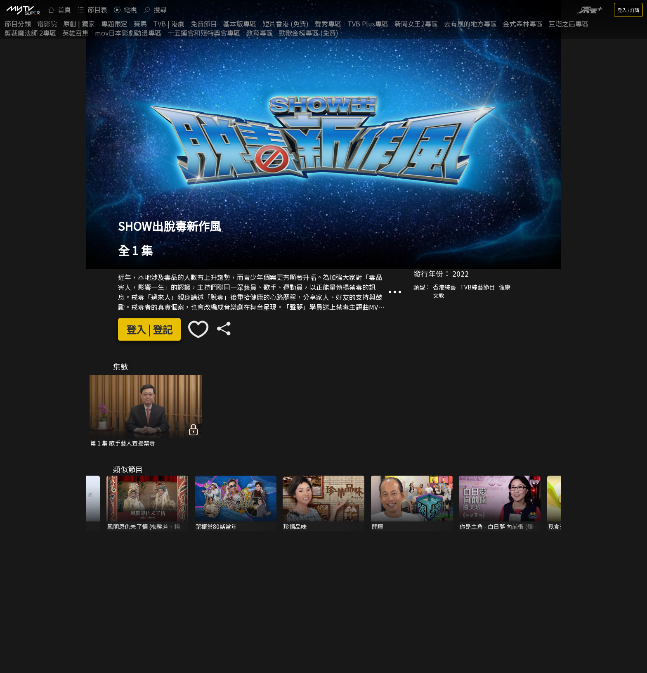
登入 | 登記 (149, 329)
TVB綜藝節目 (477, 287)
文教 (438, 295)
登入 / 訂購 (628, 10)
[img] (22, 10)
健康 (504, 287)
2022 (460, 273)
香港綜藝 (444, 287)
